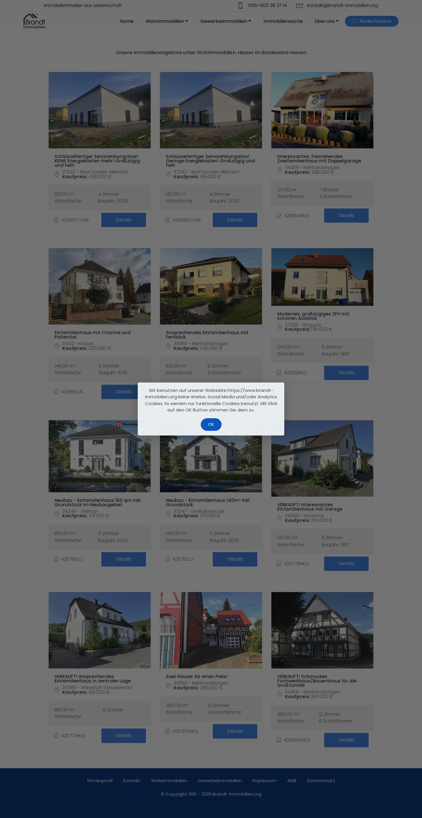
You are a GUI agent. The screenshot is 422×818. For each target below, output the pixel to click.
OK (211, 424)
